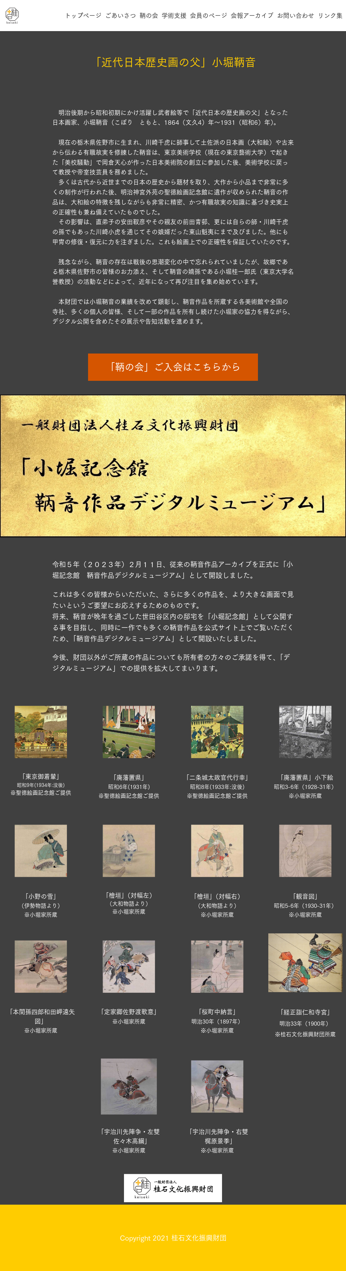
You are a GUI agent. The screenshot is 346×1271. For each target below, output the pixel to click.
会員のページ (208, 15)
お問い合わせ (295, 15)
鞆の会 (149, 15)
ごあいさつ (120, 15)
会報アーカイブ (252, 15)
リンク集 (330, 15)
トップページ (83, 15)
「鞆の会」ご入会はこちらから (173, 367)
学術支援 (174, 15)
